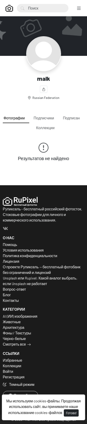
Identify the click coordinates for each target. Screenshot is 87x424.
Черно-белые (14, 338)
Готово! (71, 413)
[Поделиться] (43, 89)
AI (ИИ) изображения (20, 316)
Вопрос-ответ (14, 289)
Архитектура (13, 327)
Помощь (10, 244)
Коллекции (45, 127)
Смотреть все (14, 344)
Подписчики (44, 118)
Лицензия (11, 261)
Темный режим (18, 384)
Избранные (12, 360)
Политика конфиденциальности (30, 255)
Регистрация (14, 377)
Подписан (71, 118)
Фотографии (14, 118)
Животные (12, 322)
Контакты (11, 300)
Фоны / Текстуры (17, 333)
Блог (7, 295)
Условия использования (23, 250)
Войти (8, 371)
